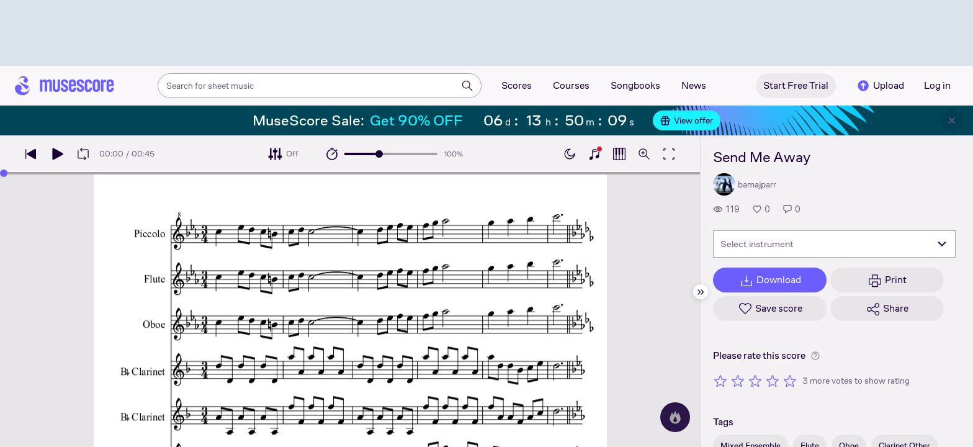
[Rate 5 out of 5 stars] (789, 380)
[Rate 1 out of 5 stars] (720, 380)
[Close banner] (952, 120)
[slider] (379, 154)
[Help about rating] (815, 355)
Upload (880, 85)
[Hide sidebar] (700, 291)
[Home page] (64, 86)
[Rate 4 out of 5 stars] (772, 380)
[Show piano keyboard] (594, 154)
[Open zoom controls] (644, 154)
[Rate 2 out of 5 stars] (737, 380)
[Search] (467, 85)
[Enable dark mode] (569, 154)
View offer (686, 120)
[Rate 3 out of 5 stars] (755, 380)
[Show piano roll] (619, 154)
